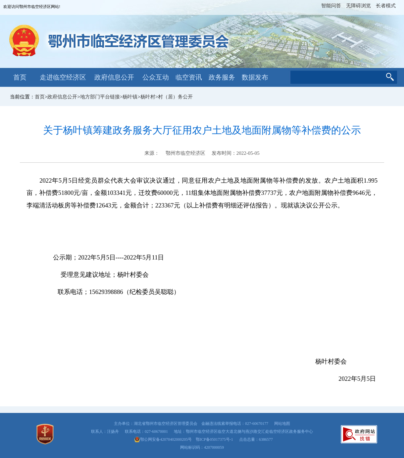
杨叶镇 (130, 96)
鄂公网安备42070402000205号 (163, 439)
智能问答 (331, 5)
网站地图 (282, 423)
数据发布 (255, 77)
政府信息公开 (114, 77)
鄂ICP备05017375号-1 (214, 439)
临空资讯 (189, 77)
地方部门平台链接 (100, 96)
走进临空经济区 (63, 77)
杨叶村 (147, 96)
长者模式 (386, 5)
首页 (19, 77)
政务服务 (222, 77)
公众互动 (155, 77)
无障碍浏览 (358, 5)
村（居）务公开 (175, 96)
